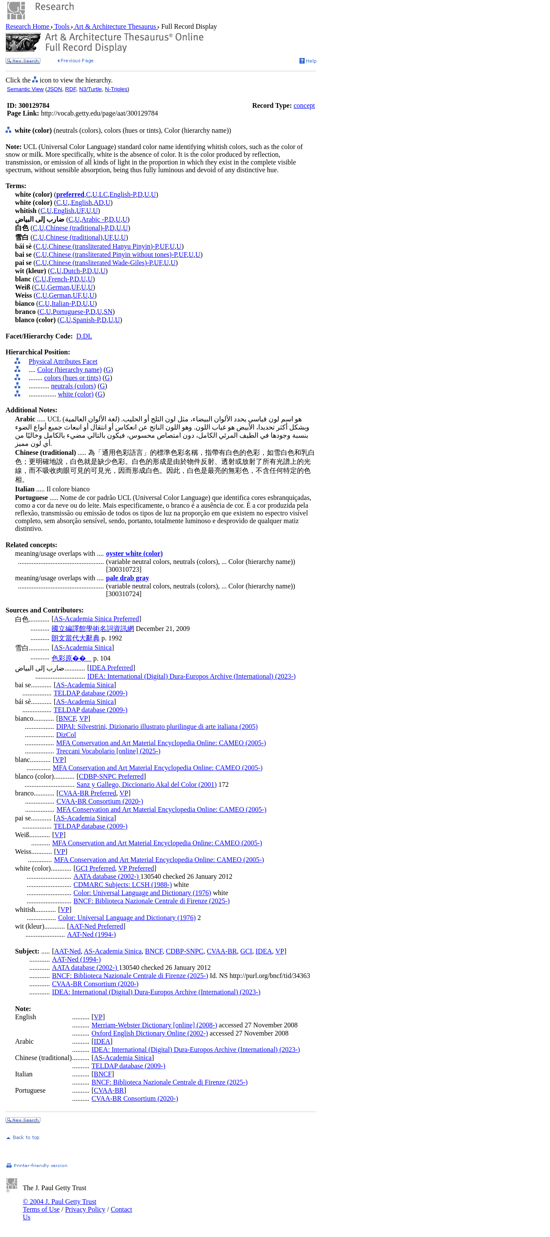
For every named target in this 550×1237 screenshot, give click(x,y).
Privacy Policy (85, 1209)
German (58, 287)
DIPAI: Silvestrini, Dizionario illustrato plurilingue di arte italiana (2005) (157, 726)
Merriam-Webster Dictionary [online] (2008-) (154, 1025)
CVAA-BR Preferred (87, 793)
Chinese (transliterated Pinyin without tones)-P (113, 254)
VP (83, 718)
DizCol (66, 734)
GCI (246, 951)
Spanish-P (86, 319)
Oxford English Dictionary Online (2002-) (150, 1033)
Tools (62, 26)
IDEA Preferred (111, 667)
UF (80, 210)
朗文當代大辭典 (76, 638)
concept (304, 105)
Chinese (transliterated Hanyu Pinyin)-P (103, 246)
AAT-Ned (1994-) (91, 934)
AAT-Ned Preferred (96, 926)
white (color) (76, 394)
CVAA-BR (222, 951)
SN (108, 311)
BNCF (67, 718)
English (81, 202)
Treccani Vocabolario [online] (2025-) (108, 751)
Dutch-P (74, 270)
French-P (60, 279)
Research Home (28, 26)
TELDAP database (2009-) (91, 693)
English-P (123, 194)
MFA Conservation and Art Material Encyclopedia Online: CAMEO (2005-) (161, 742)
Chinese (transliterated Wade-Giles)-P (100, 262)
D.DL (84, 336)
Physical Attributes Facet (63, 361)
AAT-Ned (67, 951)
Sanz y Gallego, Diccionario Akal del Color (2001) (146, 784)
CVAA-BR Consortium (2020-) (100, 801)
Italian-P (63, 303)
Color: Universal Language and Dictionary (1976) (142, 892)
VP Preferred (136, 868)
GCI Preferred (95, 868)
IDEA (264, 951)
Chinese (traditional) (74, 237)
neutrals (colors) (73, 386)
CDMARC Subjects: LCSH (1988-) (122, 884)
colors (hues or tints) (72, 377)
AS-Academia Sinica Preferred (96, 618)
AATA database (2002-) (107, 876)
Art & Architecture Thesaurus (115, 26)
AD (99, 202)
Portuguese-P (71, 311)
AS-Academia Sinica (83, 647)
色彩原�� (72, 658)
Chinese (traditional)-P (77, 228)
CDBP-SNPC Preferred (111, 776)
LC (103, 194)
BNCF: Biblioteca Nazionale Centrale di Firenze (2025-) (151, 901)
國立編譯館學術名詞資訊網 (93, 628)
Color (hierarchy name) (69, 369)
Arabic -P (94, 219)
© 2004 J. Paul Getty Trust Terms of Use (59, 1205)
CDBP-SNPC (184, 951)
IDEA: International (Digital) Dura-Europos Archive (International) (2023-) (191, 676)
